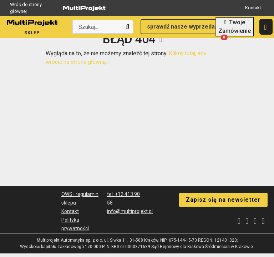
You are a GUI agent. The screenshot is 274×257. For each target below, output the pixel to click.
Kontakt (253, 7)
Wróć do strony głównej (59, 8)
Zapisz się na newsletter (223, 199)
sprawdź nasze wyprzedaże (184, 26)
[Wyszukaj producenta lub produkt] (103, 27)
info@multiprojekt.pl (130, 211)
